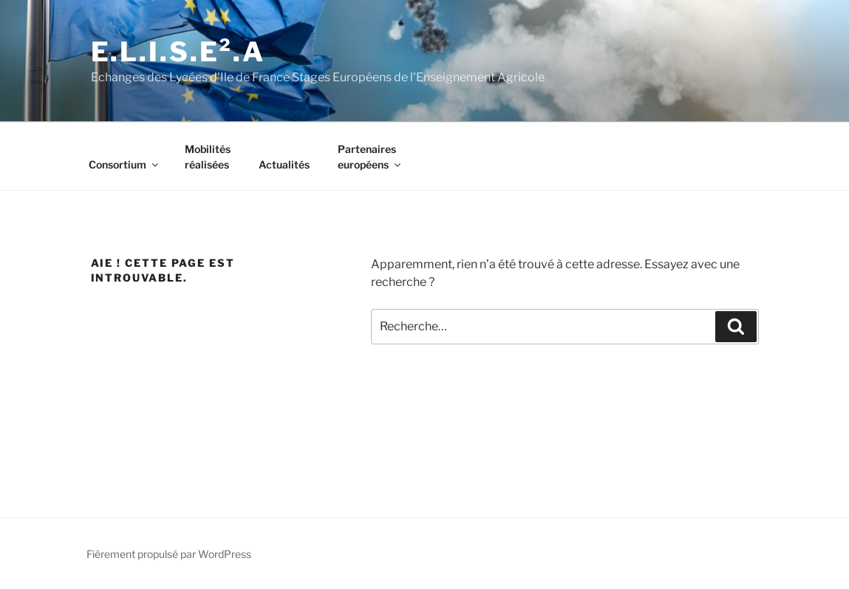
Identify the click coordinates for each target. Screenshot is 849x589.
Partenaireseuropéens (370, 157)
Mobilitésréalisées (208, 157)
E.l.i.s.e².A (178, 51)
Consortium (124, 164)
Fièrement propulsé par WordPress (168, 554)
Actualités (284, 164)
